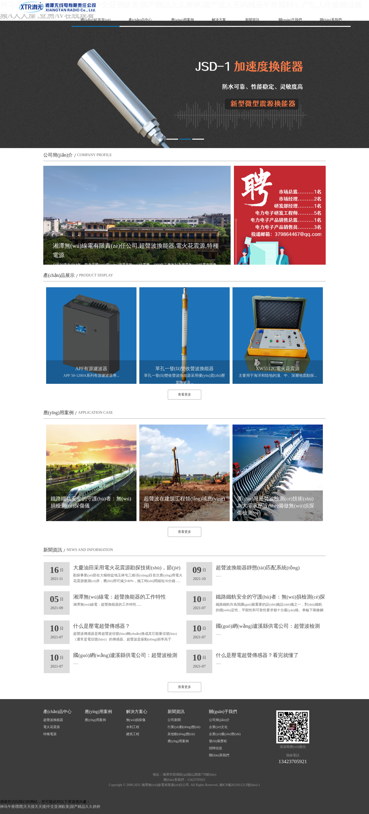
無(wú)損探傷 (135, 720)
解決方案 (219, 20)
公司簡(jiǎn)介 (219, 720)
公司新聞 (174, 720)
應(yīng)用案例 (182, 20)
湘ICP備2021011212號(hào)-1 (239, 785)
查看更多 (184, 394)
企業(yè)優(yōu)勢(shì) (225, 734)
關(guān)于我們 (290, 20)
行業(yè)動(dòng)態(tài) (184, 727)
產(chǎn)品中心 (140, 20)
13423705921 (293, 761)
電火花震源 (51, 727)
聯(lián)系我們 (330, 20)
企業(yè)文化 (218, 727)
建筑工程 (132, 734)
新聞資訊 (252, 20)
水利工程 (132, 727)
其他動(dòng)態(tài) (181, 734)
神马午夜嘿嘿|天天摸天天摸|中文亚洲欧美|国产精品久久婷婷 (50, 807)
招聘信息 (215, 748)
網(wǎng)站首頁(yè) (95, 20)
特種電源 (49, 734)
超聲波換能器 (53, 720)
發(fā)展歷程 (218, 741)
